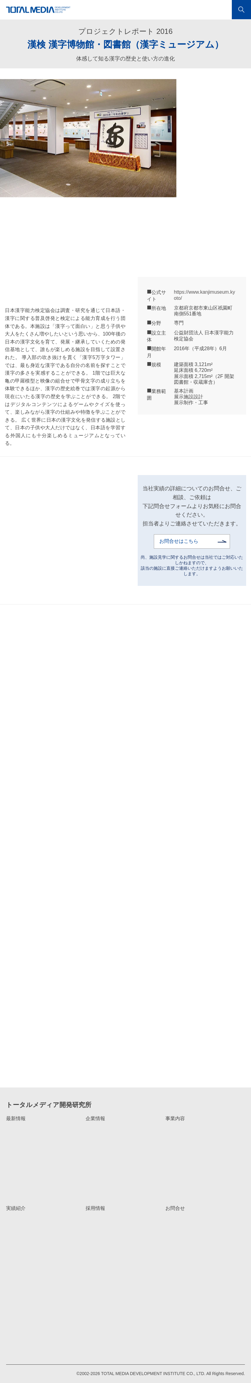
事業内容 (175, 1118)
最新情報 (16, 1118)
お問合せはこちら (178, 541)
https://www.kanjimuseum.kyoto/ (204, 294)
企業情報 (95, 1118)
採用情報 (95, 1208)
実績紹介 (16, 1208)
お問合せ (175, 1208)
